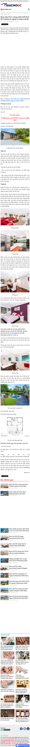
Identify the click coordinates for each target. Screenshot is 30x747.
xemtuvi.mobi (22, 743)
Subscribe (3, 728)
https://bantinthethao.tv (8, 740)
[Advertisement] (15, 49)
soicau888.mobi (15, 737)
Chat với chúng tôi (23, 746)
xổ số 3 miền (10, 739)
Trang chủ (3, 12)
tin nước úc (14, 335)
